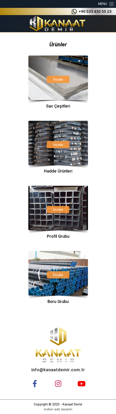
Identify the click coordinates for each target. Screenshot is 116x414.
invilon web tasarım (58, 409)
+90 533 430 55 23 (91, 12)
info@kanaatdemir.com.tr (58, 369)
